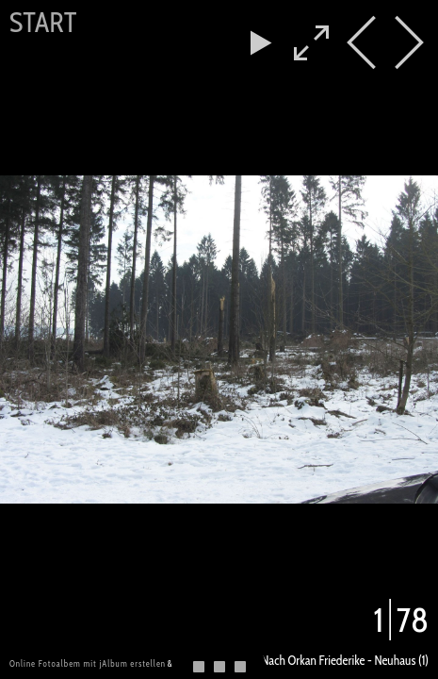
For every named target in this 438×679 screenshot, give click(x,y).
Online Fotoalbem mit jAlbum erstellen (87, 663)
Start (42, 22)
